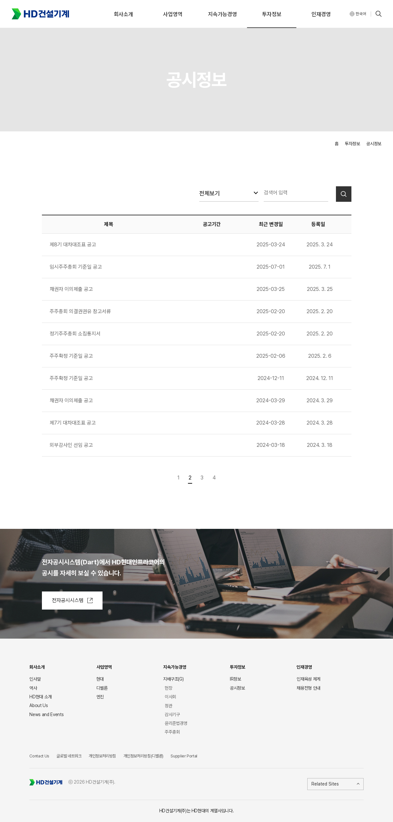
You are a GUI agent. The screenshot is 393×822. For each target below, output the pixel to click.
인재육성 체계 (308, 681)
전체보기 (209, 193)
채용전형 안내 (308, 690)
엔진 (100, 696)
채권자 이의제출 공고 (71, 289)
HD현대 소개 (40, 696)
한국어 (361, 14)
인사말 (35, 679)
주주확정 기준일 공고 (71, 356)
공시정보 (237, 689)
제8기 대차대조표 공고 (73, 244)
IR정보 (235, 680)
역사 (33, 688)
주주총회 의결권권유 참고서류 (80, 311)
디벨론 (102, 688)
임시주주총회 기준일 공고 (76, 267)
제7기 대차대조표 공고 (73, 423)
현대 (100, 679)
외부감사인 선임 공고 (71, 445)
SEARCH (379, 14)
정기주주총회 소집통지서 (75, 334)
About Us (38, 705)
